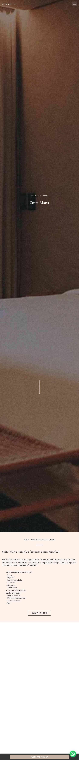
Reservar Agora (39, 757)
